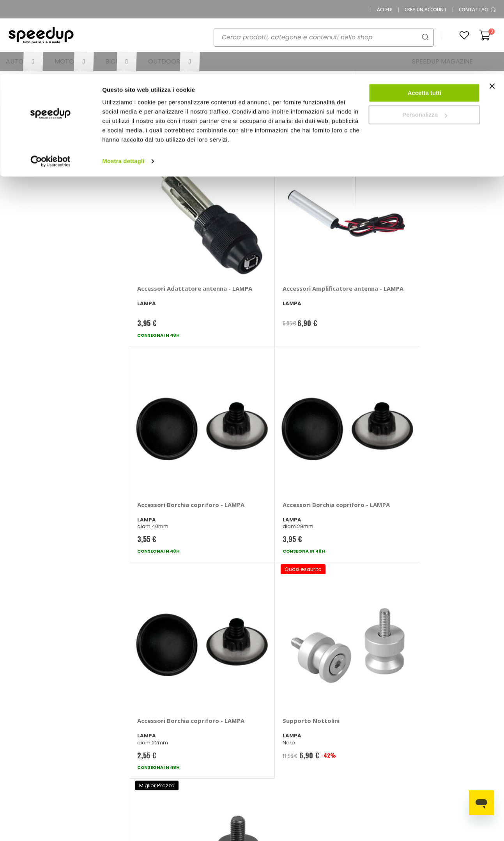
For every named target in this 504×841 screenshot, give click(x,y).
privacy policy (298, 589)
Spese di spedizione (215, 741)
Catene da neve (461, 710)
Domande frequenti (157, 723)
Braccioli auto (401, 723)
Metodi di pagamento (216, 710)
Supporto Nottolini (258, 398)
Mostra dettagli (123, 87)
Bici (262, 754)
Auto (264, 728)
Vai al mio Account (155, 710)
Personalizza (424, 41)
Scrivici (140, 736)
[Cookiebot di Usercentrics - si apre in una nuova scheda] (50, 87)
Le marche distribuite (271, 713)
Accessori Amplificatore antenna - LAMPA (262, 242)
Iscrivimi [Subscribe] (252, 609)
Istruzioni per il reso (213, 754)
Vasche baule (458, 736)
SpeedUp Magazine (88, 736)
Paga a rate (204, 767)
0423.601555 (102, 710)
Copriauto (397, 736)
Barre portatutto (404, 710)
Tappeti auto (457, 749)
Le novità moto (333, 723)
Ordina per (143, 118)
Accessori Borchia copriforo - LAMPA (348, 239)
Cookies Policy (81, 775)
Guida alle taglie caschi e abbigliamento (335, 754)
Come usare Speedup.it (205, 726)
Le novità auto (332, 710)
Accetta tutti (425, 19)
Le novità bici (331, 736)
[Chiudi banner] (492, 15)
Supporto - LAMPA (348, 398)
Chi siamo (75, 723)
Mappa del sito (82, 749)
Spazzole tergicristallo (469, 723)
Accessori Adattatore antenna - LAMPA (169, 239)
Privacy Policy (80, 762)
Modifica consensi (86, 788)
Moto (264, 741)
